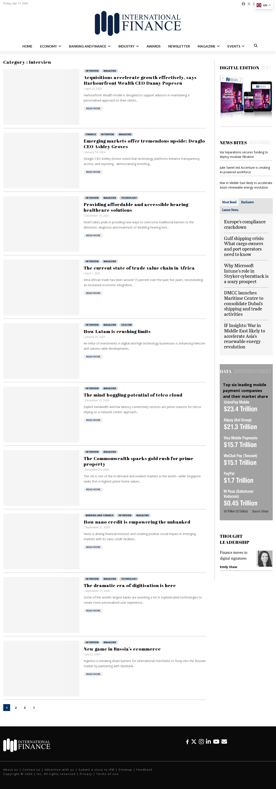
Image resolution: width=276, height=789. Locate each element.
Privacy (86, 774)
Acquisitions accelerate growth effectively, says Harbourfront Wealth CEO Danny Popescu (140, 80)
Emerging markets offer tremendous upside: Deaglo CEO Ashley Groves (144, 143)
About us (10, 770)
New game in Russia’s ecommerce (122, 649)
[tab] (229, 202)
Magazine (206, 46)
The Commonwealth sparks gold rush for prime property (138, 461)
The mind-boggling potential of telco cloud (133, 395)
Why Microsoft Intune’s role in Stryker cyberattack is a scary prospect (246, 273)
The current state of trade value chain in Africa (139, 268)
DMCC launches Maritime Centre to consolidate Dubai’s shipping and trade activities (243, 303)
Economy (48, 46)
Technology (129, 197)
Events (233, 46)
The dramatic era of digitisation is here (130, 585)
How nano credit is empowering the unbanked (137, 522)
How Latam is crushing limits (117, 331)
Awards (153, 46)
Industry (126, 46)
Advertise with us (59, 770)
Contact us (31, 770)
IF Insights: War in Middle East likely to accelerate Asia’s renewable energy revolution (244, 336)
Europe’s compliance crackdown (245, 224)
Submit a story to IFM (96, 770)
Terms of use (107, 774)
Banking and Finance (87, 46)
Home (27, 46)
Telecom (126, 324)
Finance (91, 134)
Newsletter (179, 46)
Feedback (144, 770)
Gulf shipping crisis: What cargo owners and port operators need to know (244, 246)
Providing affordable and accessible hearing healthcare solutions (136, 207)
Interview (92, 70)
